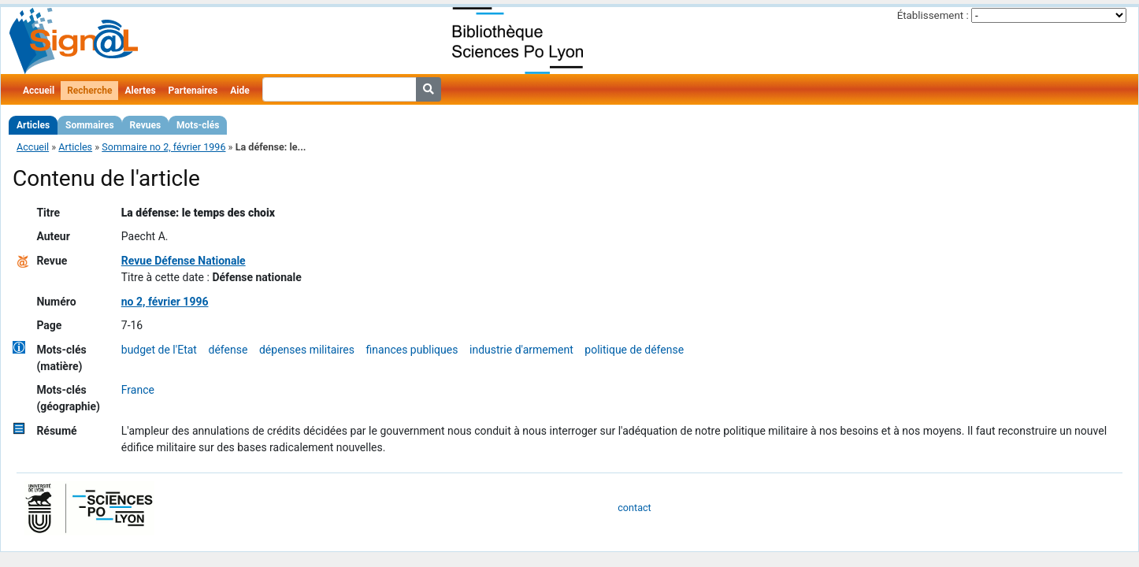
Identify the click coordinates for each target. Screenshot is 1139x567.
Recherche (89, 90)
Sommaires (89, 125)
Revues (145, 125)
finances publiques (412, 349)
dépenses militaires (306, 349)
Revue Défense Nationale (183, 260)
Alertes (139, 90)
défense (228, 349)
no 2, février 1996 (165, 301)
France (137, 390)
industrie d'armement (521, 349)
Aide (239, 90)
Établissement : (933, 15)
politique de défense (634, 349)
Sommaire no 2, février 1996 (163, 147)
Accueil (38, 90)
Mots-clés (197, 125)
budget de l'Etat (159, 349)
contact (634, 507)
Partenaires (193, 90)
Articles (33, 125)
